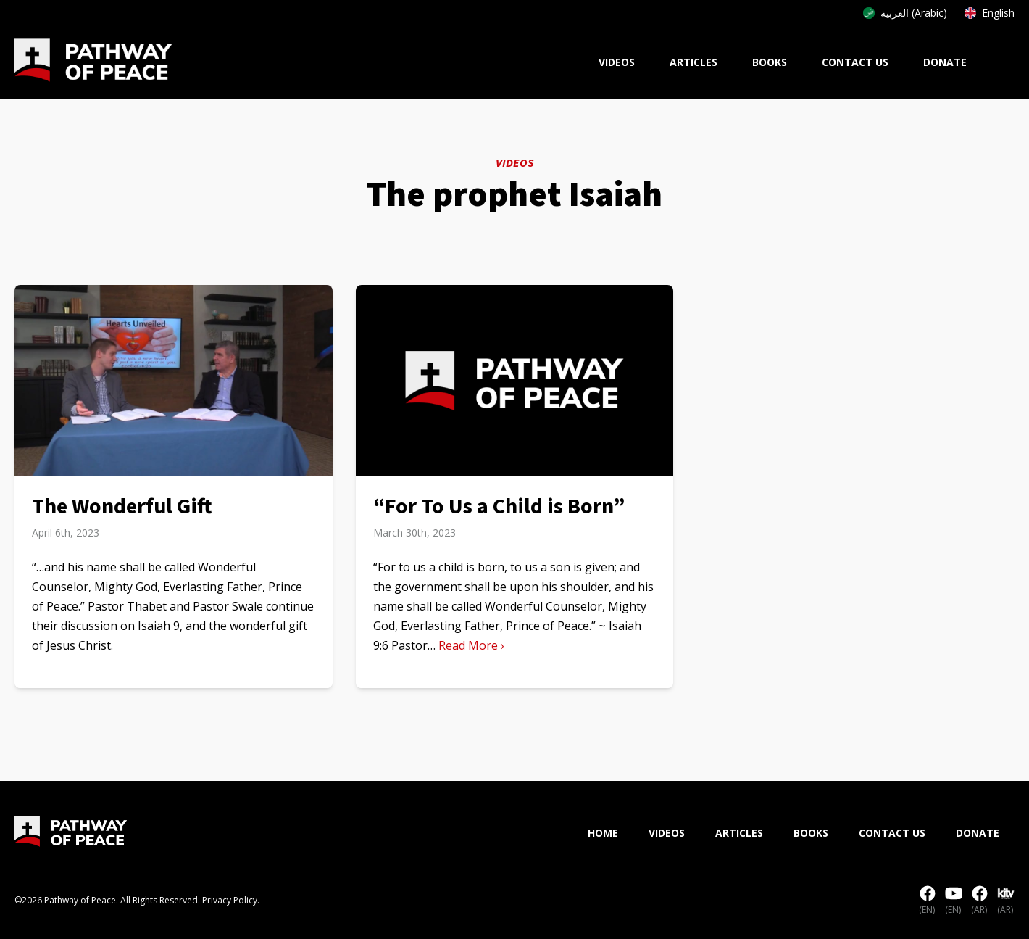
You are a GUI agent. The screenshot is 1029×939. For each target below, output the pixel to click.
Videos (617, 62)
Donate (945, 62)
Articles (693, 62)
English (990, 13)
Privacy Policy (229, 900)
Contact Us (855, 62)
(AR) (979, 900)
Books (769, 62)
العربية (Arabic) (905, 13)
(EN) (927, 900)
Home (603, 833)
